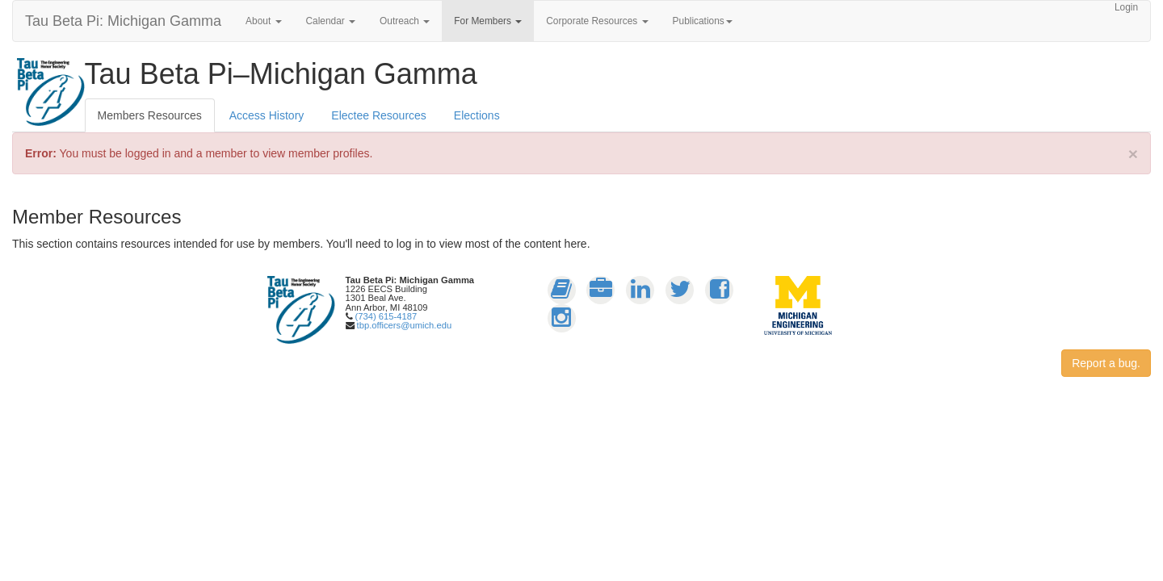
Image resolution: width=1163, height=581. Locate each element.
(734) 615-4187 (386, 316)
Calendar (331, 21)
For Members (488, 21)
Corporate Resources (597, 21)
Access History (266, 115)
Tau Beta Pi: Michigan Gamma (123, 21)
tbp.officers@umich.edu (404, 325)
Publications (703, 21)
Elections (477, 115)
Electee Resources (378, 115)
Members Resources (150, 115)
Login (1126, 7)
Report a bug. (1106, 363)
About (263, 21)
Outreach (405, 21)
